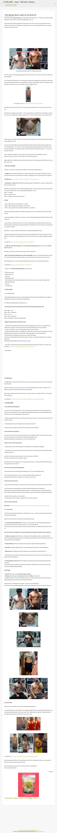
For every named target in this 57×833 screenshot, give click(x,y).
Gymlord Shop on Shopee (11, 4)
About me (20, 830)
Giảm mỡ (16, 798)
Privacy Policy (30, 830)
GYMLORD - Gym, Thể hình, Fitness (19, 2)
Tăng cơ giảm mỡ (28, 798)
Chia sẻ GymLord (9, 798)
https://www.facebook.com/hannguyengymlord (33, 103)
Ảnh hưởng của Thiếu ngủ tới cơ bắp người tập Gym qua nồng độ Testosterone (27, 399)
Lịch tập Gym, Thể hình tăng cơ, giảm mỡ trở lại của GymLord (22, 346)
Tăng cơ (21, 798)
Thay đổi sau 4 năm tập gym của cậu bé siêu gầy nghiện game (24, 756)
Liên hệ (24, 830)
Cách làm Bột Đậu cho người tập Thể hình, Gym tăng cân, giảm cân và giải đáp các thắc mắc (29, 505)
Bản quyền (36, 830)
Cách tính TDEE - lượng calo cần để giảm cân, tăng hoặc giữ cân (25, 179)
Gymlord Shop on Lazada (11, 5)
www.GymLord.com (40, 831)
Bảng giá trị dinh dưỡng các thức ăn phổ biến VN (21, 264)
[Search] (55, 3)
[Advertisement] (28, 39)
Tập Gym (36, 798)
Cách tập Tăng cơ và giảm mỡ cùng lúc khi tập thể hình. (23, 242)
